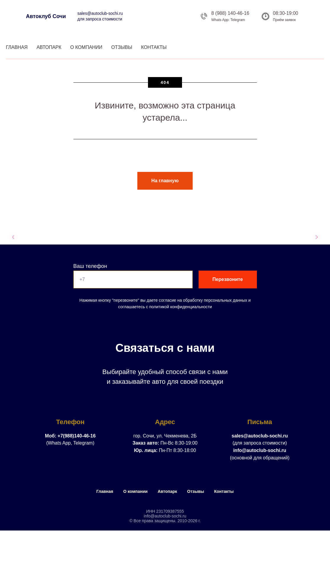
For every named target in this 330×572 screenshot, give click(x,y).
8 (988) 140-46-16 (230, 13)
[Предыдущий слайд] (13, 237)
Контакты (154, 47)
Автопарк (48, 47)
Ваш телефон (90, 266)
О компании (86, 47)
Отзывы (121, 47)
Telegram (238, 20)
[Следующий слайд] (316, 237)
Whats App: (220, 20)
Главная (17, 47)
